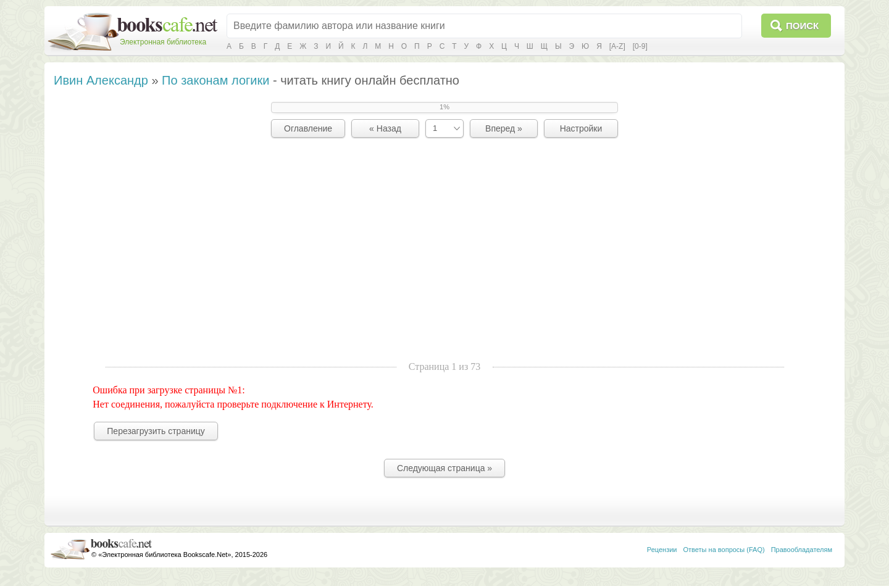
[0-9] (640, 46)
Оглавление (308, 128)
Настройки (581, 128)
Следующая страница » (444, 468)
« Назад (385, 128)
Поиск (802, 25)
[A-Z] (617, 46)
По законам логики (215, 80)
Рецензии (662, 549)
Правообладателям (801, 549)
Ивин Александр (101, 80)
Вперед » (503, 128)
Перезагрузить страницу (155, 431)
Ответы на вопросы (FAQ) (724, 549)
